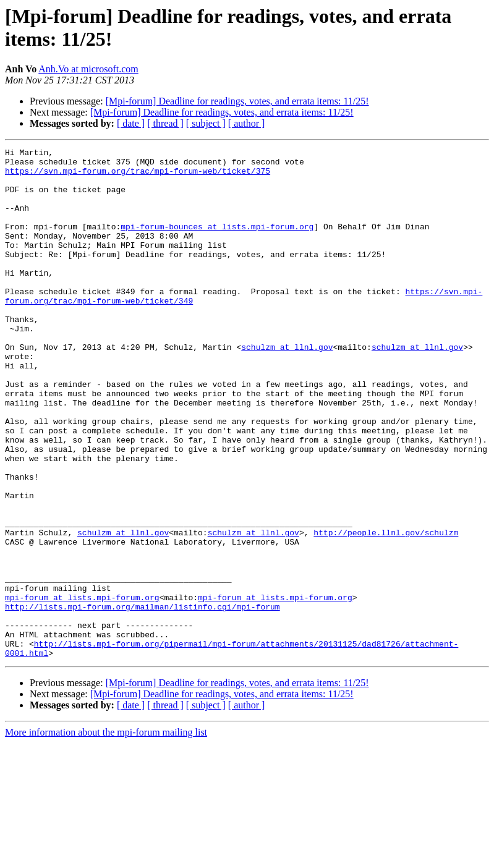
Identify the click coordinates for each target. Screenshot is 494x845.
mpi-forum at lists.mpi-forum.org (82, 688)
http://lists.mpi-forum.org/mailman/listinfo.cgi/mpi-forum (142, 699)
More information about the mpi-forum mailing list (106, 834)
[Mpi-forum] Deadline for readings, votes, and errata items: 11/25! (237, 101)
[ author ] (246, 123)
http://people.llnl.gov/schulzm (385, 610)
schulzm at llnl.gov (287, 387)
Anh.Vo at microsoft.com (88, 69)
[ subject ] (206, 123)
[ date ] (131, 123)
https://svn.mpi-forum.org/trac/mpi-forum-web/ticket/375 (137, 176)
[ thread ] (165, 123)
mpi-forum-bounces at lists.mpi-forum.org (217, 242)
